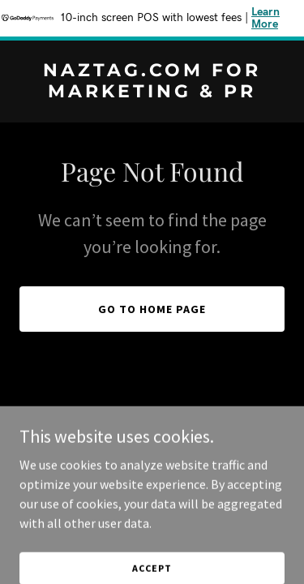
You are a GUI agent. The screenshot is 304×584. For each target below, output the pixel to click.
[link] (152, 92)
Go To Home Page (152, 309)
